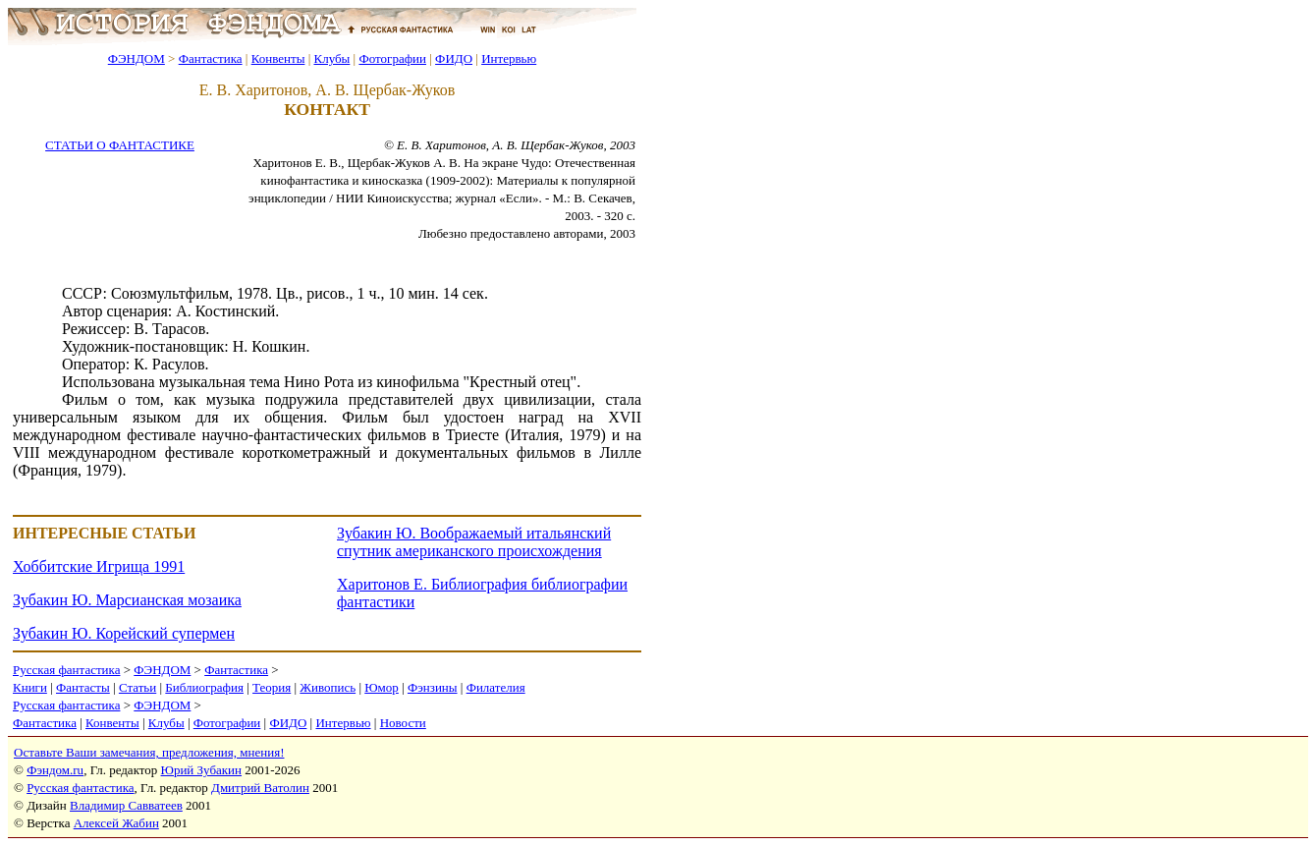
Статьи (137, 687)
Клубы (331, 58)
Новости (403, 722)
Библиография (204, 687)
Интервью (508, 58)
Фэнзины (433, 687)
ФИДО (453, 58)
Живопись (328, 687)
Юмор (381, 687)
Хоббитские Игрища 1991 (99, 566)
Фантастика (211, 58)
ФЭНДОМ (136, 58)
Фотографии (392, 58)
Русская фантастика (66, 669)
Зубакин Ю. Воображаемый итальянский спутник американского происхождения (474, 542)
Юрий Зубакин (201, 769)
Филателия (495, 687)
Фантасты (83, 687)
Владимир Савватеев (126, 805)
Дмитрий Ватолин (260, 787)
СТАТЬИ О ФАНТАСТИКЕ (119, 145)
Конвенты (278, 58)
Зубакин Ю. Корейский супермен (124, 633)
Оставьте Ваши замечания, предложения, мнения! (149, 752)
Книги (30, 687)
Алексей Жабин (116, 823)
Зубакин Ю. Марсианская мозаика (127, 600)
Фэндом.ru (55, 769)
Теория (271, 687)
